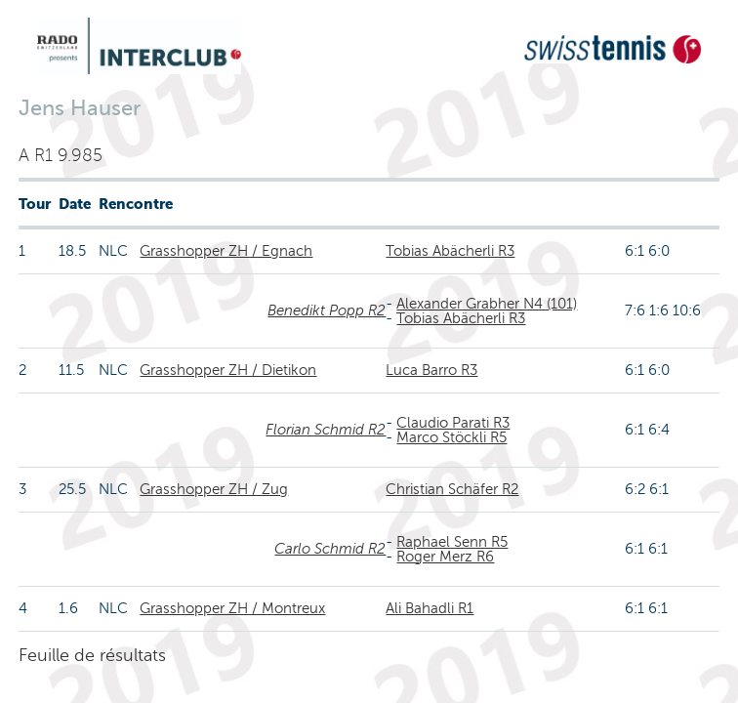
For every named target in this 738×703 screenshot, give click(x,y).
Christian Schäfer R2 (452, 489)
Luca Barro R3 (431, 370)
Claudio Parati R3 (453, 423)
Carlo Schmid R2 (330, 549)
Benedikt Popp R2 (326, 310)
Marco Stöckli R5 (451, 437)
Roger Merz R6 (445, 556)
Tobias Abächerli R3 (450, 251)
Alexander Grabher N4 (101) (486, 303)
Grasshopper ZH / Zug (214, 489)
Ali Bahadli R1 (429, 608)
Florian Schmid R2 (326, 429)
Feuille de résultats (92, 655)
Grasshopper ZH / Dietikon (228, 370)
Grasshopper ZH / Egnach (226, 251)
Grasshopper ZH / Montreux (232, 608)
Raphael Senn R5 (452, 542)
